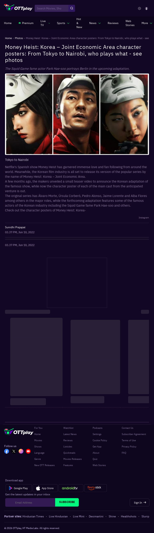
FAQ (124, 452)
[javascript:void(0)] (45, 23)
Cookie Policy (100, 440)
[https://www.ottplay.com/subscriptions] (26, 23)
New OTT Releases (44, 465)
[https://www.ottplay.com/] (8, 23)
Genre (37, 458)
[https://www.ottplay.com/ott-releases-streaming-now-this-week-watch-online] (79, 23)
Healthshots (129, 516)
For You (38, 427)
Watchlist (68, 427)
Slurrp (145, 516)
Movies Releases (72, 458)
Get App (97, 446)
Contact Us (127, 427)
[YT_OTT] (28, 451)
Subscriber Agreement (134, 434)
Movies (38, 440)
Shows (38, 446)
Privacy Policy (129, 446)
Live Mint (78, 516)
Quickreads (69, 452)
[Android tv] (71, 488)
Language (39, 452)
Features (68, 465)
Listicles (67, 446)
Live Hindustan (58, 516)
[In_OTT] (21, 451)
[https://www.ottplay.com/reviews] (113, 23)
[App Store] (45, 488)
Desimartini (96, 516)
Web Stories (99, 465)
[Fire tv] (95, 488)
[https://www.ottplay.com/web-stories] (130, 23)
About (96, 452)
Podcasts (97, 427)
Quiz (95, 458)
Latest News (70, 434)
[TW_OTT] (13, 451)
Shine (113, 516)
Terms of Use (129, 440)
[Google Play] (19, 488)
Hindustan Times (33, 516)
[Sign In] (140, 502)
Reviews (68, 440)
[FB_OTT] (6, 451)
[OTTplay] (18, 8)
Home (37, 434)
